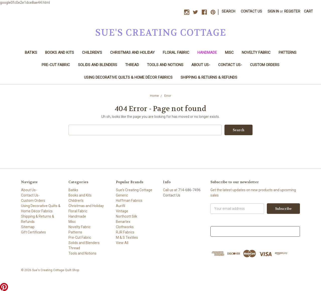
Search (228, 11)
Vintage (122, 211)
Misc (229, 52)
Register (292, 11)
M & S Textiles (127, 237)
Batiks (31, 52)
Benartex (123, 222)
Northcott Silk (126, 216)
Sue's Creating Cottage (134, 190)
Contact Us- (230, 65)
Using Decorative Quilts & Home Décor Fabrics (128, 77)
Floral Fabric (176, 52)
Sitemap (28, 227)
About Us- (200, 65)
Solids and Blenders (97, 65)
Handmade (207, 52)
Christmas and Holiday (132, 52)
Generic (122, 195)
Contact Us (251, 11)
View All (122, 243)
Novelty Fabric (256, 52)
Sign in (273, 11)
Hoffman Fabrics (129, 201)
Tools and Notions (165, 65)
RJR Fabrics (125, 232)
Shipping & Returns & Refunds (209, 77)
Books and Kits (59, 52)
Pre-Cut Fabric (56, 65)
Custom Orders (264, 65)
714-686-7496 (189, 190)
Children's (92, 52)
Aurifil (120, 206)
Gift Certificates (33, 232)
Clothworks (125, 227)
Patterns (287, 52)
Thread (132, 65)
